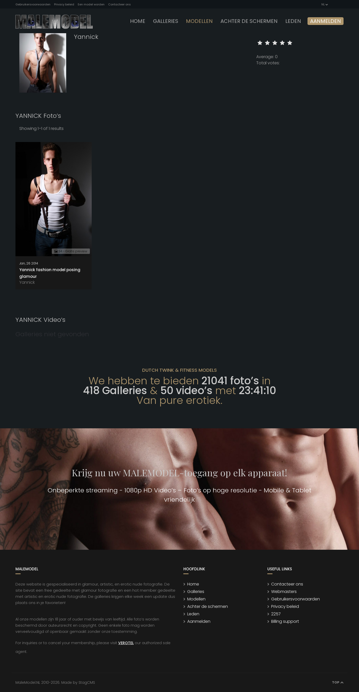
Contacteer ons (119, 4)
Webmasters (284, 592)
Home (137, 21)
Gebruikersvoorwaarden (32, 4)
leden (293, 21)
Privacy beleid (64, 4)
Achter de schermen (249, 21)
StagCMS (87, 682)
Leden (193, 614)
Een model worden (91, 4)
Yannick (27, 282)
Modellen (196, 599)
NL (324, 4)
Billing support (285, 621)
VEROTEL (126, 642)
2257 (276, 614)
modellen (199, 21)
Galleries (165, 21)
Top (338, 682)
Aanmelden (325, 21)
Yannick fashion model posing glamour (49, 273)
